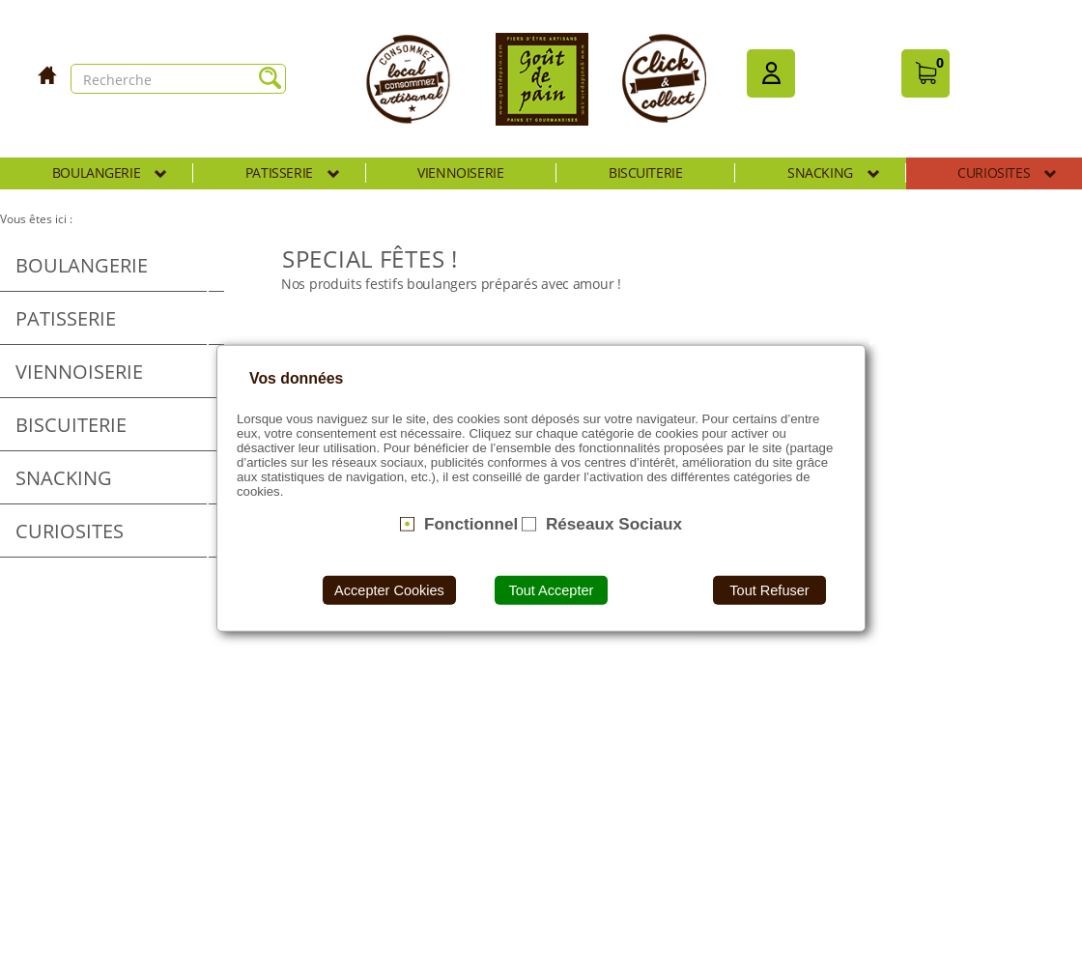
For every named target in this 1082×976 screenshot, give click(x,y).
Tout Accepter (550, 589)
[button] (771, 73)
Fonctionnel (471, 523)
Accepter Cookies (389, 589)
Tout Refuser (769, 589)
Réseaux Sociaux (614, 523)
